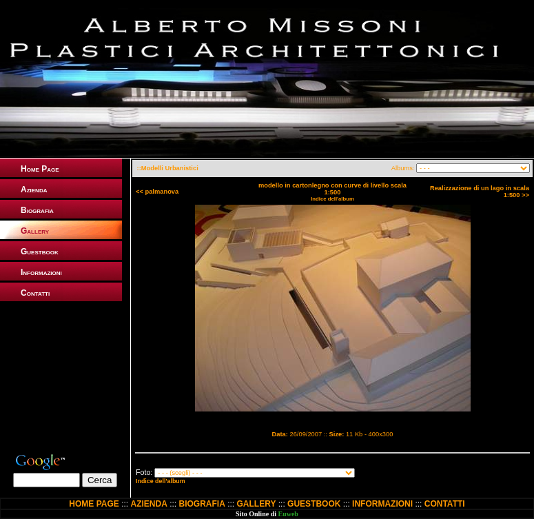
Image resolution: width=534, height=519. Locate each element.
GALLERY (256, 504)
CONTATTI (444, 504)
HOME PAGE (94, 504)
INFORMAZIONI (382, 504)
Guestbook (40, 251)
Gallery (35, 231)
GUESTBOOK (313, 504)
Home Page (40, 169)
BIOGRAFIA (202, 504)
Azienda (34, 189)
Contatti (35, 293)
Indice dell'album (332, 199)
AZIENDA (148, 504)
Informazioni (41, 272)
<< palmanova (157, 191)
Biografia (37, 210)
